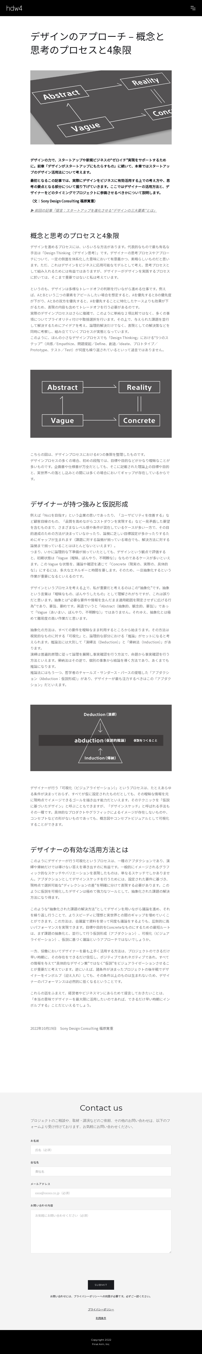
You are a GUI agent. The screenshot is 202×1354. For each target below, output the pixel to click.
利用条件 (101, 1318)
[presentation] (101, 1267)
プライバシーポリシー (101, 1309)
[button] (193, 8)
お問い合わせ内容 (42, 1205)
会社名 (35, 1162)
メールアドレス (40, 1184)
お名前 (35, 1140)
